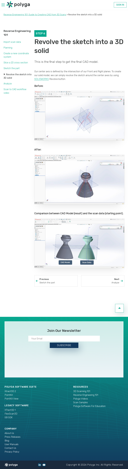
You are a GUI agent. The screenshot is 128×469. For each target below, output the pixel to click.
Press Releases (12, 437)
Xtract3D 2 (10, 391)
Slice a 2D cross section (16, 62)
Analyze (8, 83)
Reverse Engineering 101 (85, 395)
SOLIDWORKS (41, 79)
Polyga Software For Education (89, 406)
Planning (8, 47)
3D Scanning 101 (81, 391)
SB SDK (9, 417)
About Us (9, 433)
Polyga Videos (80, 398)
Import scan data (12, 42)
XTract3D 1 (10, 410)
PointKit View (11, 398)
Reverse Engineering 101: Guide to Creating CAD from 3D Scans (35, 14)
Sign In (120, 4)
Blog (7, 440)
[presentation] (64, 362)
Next (101, 281)
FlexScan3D (11, 413)
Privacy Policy (12, 451)
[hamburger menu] (3, 5)
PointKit (9, 395)
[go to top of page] (119, 308)
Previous (57, 281)
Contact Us (10, 448)
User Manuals (11, 444)
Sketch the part (12, 68)
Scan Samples (80, 402)
